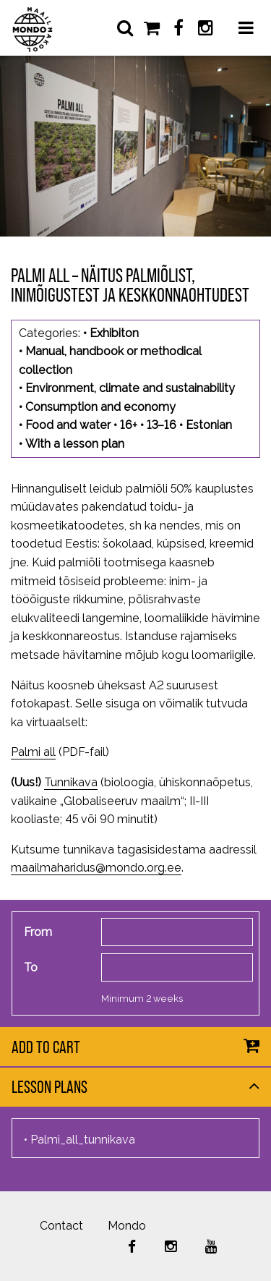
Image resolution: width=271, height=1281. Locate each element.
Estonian (209, 425)
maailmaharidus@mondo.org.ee (96, 867)
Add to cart (46, 1047)
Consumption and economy (100, 407)
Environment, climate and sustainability (130, 388)
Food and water (68, 425)
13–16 (161, 425)
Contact (61, 1226)
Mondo (127, 1226)
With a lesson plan (74, 444)
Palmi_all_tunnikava (82, 1139)
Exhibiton (114, 333)
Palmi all (33, 752)
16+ (128, 425)
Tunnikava (71, 782)
